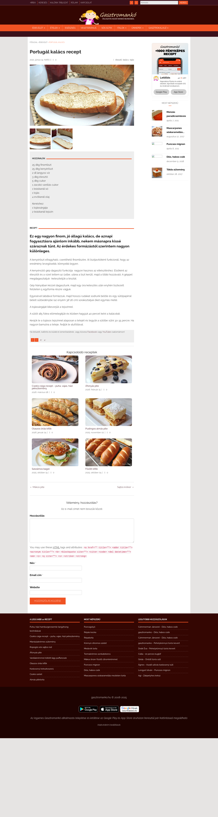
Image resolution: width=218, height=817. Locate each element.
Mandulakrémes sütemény (43, 720)
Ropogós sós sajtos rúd (41, 726)
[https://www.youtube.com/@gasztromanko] (136, 2)
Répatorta (88, 716)
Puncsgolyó (89, 705)
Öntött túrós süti (153, 738)
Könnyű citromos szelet (95, 722)
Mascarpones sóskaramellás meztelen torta (105, 754)
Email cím (36, 653)
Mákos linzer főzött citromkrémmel (100, 738)
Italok (121, 28)
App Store (178, 92)
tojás (132, 60)
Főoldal (34, 42)
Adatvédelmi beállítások (109, 803)
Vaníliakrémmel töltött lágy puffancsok (48, 737)
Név (32, 641)
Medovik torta (90, 727)
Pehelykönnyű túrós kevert (167, 722)
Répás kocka (90, 711)
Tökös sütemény (176, 252)
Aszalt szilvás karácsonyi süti (159, 743)
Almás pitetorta (37, 758)
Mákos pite (37, 565)
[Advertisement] (82, 168)
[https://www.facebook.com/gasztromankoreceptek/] (131, 2)
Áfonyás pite (36, 731)
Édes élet (38, 28)
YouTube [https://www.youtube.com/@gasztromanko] (106, 371)
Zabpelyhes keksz (151, 754)
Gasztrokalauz (158, 28)
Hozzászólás (37, 594)
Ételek (55, 28)
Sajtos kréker (125, 565)
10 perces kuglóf (153, 733)
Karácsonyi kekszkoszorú (42, 747)
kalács (126, 60)
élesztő (118, 60)
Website (35, 666)
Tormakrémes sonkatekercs (97, 733)
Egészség (70, 28)
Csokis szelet (36, 753)
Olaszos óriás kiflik (38, 742)
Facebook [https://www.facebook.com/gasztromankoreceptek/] (92, 371)
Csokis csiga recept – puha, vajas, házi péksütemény (55, 715)
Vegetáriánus (88, 28)
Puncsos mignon (176, 227)
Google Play (161, 92)
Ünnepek (137, 28)
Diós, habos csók (176, 240)
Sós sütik (106, 28)
